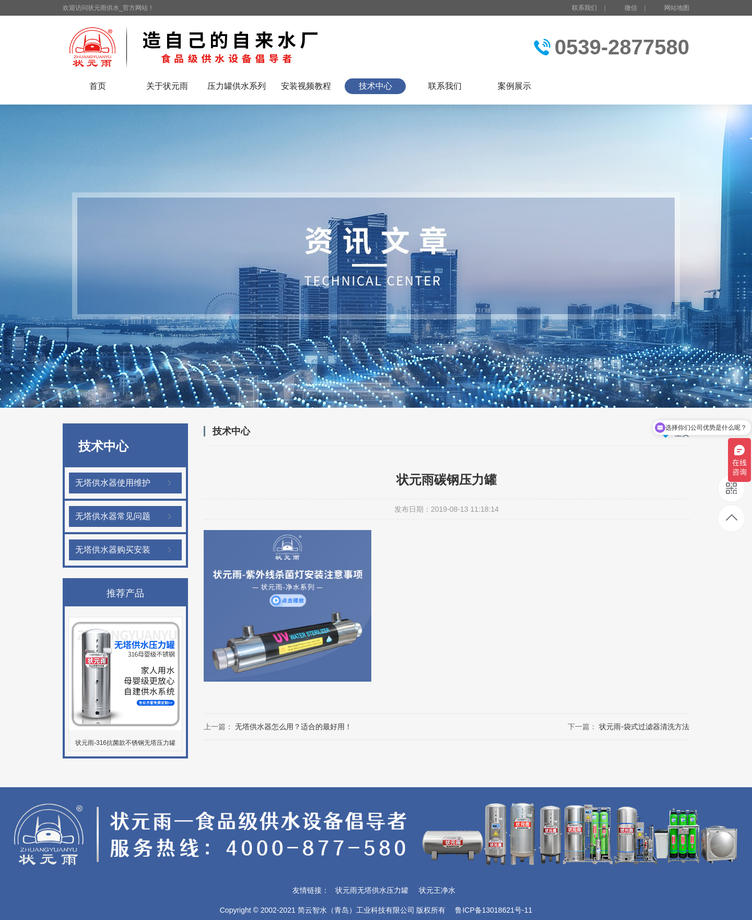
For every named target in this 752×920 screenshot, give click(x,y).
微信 (625, 8)
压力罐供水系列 (236, 86)
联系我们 (584, 8)
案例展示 (514, 86)
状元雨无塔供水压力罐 (371, 890)
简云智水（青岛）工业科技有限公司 (356, 910)
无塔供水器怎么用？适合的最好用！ (293, 726)
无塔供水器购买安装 (112, 549)
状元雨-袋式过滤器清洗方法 (644, 726)
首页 (97, 86)
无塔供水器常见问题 (112, 516)
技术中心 (375, 86)
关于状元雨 (167, 86)
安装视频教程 (306, 86)
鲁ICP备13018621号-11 (493, 910)
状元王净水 (437, 890)
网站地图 (676, 8)
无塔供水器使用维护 (112, 482)
